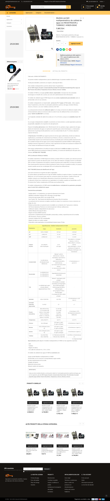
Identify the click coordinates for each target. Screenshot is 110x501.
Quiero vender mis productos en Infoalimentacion (69, 485)
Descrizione (46, 71)
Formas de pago (35, 478)
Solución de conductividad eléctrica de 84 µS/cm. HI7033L (47, 450)
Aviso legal (67, 478)
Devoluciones (51, 478)
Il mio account (85, 478)
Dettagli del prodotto (60, 71)
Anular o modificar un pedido (53, 484)
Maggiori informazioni (76, 64)
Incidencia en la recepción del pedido (54, 488)
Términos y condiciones (71, 480)
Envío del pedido (35, 480)
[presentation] (18, 62)
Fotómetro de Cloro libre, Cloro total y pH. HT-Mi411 (31, 450)
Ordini (83, 480)
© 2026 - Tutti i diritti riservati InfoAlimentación (16, 499)
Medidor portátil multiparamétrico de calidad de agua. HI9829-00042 (32, 408)
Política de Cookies (70, 489)
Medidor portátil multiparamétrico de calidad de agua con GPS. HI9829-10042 (47, 408)
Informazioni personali (87, 482)
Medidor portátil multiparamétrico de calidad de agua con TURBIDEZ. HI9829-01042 (62, 408)
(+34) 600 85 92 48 (27, 1)
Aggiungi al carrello (76, 43)
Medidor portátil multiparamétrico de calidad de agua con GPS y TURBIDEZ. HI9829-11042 (76, 408)
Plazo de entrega (35, 482)
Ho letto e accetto (35, 471)
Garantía (33, 485)
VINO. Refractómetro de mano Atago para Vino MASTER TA (13, 85)
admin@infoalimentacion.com (12, 1)
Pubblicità (67, 491)
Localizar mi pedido (53, 480)
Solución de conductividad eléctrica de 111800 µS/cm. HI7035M (62, 451)
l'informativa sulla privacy (39, 471)
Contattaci (50, 491)
